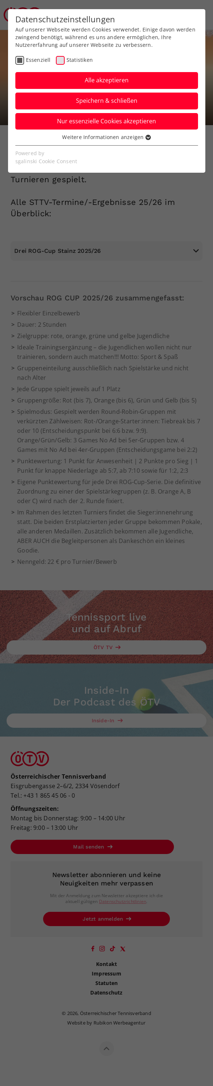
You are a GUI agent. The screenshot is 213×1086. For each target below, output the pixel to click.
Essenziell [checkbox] (38, 59)
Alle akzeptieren (107, 80)
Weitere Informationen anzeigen (106, 137)
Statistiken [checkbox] (79, 59)
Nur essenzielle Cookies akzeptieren (106, 121)
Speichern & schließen (106, 101)
